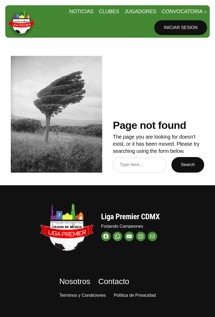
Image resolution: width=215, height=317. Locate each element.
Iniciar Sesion (181, 27)
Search (188, 164)
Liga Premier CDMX (130, 216)
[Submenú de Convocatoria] (205, 11)
